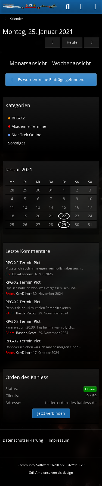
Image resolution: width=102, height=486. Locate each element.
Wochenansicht (71, 63)
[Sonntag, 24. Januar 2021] (52, 43)
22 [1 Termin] (64, 215)
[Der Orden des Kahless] (31, 6)
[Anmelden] (81, 7)
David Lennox (19, 274)
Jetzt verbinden (51, 413)
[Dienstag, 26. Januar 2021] (91, 43)
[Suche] (67, 6)
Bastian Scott (20, 313)
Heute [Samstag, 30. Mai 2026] (72, 42)
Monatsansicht (28, 63)
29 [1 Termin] (64, 224)
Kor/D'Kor (17, 293)
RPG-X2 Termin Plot (23, 262)
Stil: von (51, 472)
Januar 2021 (18, 169)
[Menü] (94, 6)
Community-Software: (51, 465)
